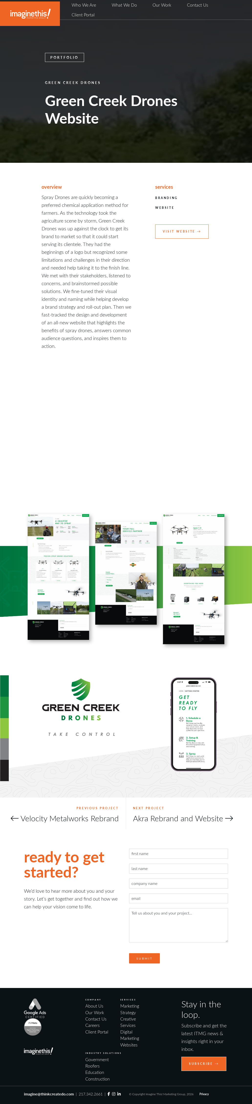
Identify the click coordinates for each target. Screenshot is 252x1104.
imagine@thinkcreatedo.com (49, 1094)
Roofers (92, 1066)
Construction (97, 1079)
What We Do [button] (124, 5)
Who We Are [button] (84, 5)
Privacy (204, 1094)
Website (164, 208)
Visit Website (182, 231)
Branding (166, 198)
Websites (129, 1045)
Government (97, 1059)
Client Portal (83, 15)
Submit (144, 958)
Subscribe (204, 1064)
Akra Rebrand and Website (178, 818)
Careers (92, 1025)
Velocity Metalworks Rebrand (70, 818)
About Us (94, 1006)
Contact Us (197, 5)
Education (94, 1072)
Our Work (162, 5)
